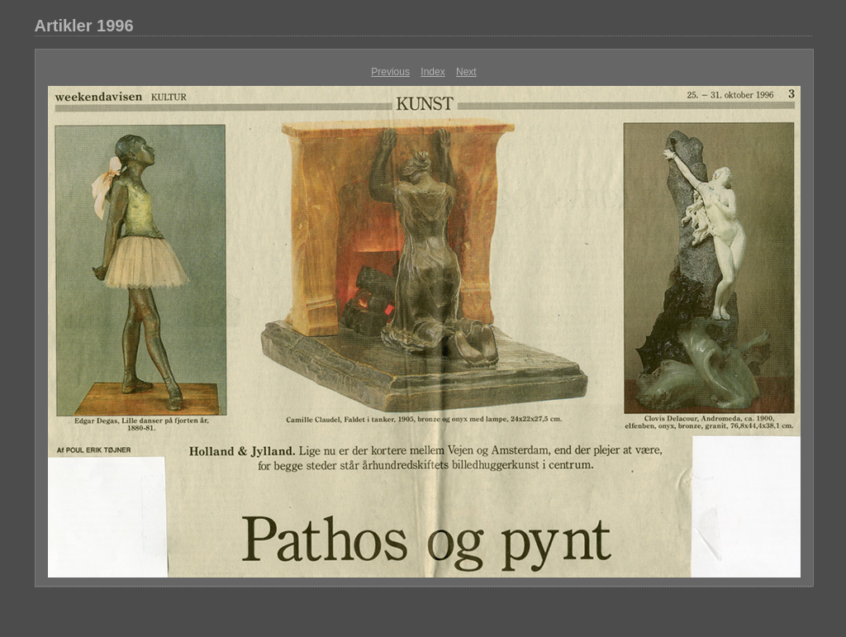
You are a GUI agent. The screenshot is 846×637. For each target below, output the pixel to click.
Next (466, 72)
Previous (390, 72)
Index (432, 72)
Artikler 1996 (84, 26)
